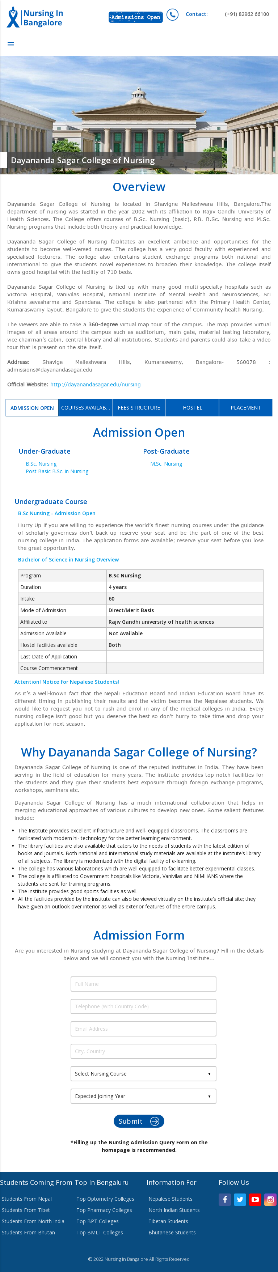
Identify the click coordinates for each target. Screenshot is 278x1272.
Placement (246, 407)
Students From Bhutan (28, 1232)
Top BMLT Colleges (99, 1232)
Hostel (192, 407)
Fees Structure (139, 407)
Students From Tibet (26, 1210)
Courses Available (86, 407)
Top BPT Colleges (97, 1221)
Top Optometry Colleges (105, 1198)
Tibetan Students (168, 1221)
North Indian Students (174, 1210)
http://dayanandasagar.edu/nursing (95, 384)
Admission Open (32, 407)
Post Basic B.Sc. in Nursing (57, 471)
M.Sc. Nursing (166, 463)
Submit (139, 1121)
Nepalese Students (170, 1198)
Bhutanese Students (172, 1232)
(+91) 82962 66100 (227, 13)
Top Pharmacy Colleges (104, 1210)
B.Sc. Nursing (41, 463)
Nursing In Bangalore (126, 1259)
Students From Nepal (27, 1198)
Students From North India (33, 1221)
